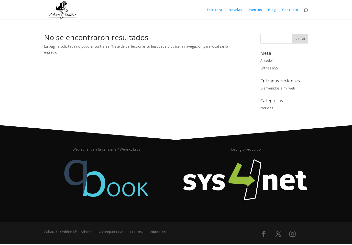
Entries (269, 68)
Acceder (266, 60)
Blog (272, 10)
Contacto (290, 10)
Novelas (235, 10)
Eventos (255, 10)
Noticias (266, 108)
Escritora (214, 10)
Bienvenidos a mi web (277, 88)
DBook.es (157, 231)
